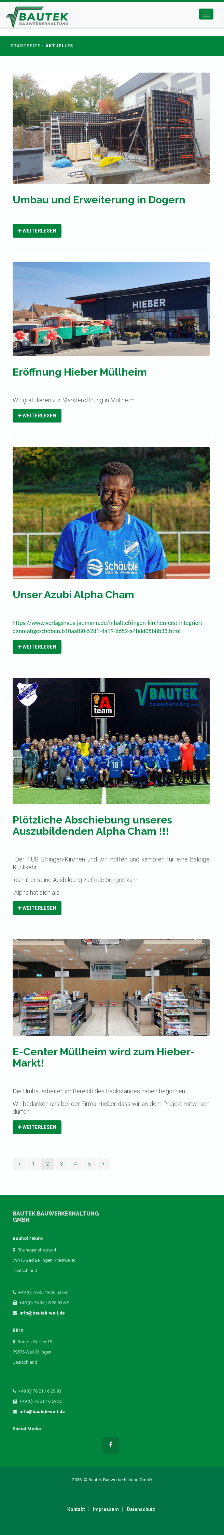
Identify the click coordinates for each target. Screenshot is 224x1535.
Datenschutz (141, 1509)
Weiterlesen (37, 231)
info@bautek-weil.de (42, 1313)
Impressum (106, 1509)
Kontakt (76, 1509)
